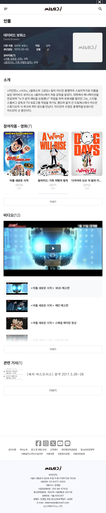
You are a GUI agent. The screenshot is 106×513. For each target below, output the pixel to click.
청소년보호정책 (87, 449)
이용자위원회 (79, 454)
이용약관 (50, 454)
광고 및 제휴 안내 (38, 449)
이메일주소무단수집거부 (32, 454)
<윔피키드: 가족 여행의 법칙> (18, 62)
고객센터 (54, 449)
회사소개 (24, 449)
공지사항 (12, 449)
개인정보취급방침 (69, 449)
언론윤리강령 (63, 454)
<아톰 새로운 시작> (13, 58)
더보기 (53, 201)
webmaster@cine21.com (57, 502)
